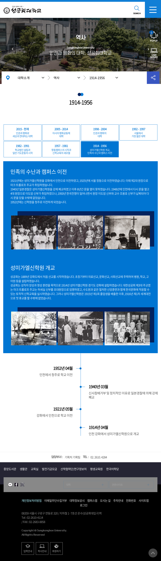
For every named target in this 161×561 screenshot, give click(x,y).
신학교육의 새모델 (61, 149)
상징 (12, 49)
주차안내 (118, 500)
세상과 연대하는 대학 (22, 132)
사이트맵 (144, 500)
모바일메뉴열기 (153, 10)
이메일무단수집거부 (55, 500)
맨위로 (152, 553)
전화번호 (131, 500)
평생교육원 (96, 469)
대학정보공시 (77, 500)
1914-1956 (97, 77)
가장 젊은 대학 (138, 132)
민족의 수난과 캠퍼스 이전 (100, 149)
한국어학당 (112, 469)
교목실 (34, 469)
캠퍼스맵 (92, 500)
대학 (61, 132)
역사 (56, 77)
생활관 (23, 469)
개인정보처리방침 (31, 500)
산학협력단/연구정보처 (73, 469)
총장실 (148, 49)
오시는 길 (105, 500)
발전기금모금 (49, 469)
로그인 (83, 505)
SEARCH (137, 13)
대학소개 (24, 77)
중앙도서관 (10, 469)
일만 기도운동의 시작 (22, 149)
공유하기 (153, 77)
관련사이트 (117, 484)
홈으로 (8, 77)
